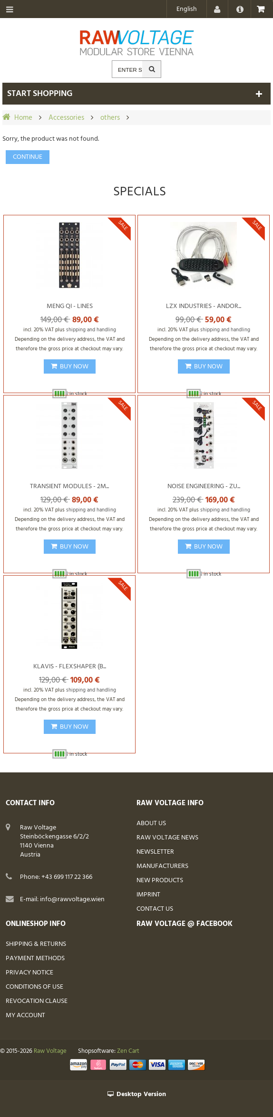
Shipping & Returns (36, 944)
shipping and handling (91, 330)
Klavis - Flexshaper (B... (69, 666)
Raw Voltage (50, 1051)
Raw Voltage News (167, 837)
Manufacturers (162, 866)
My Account (25, 1015)
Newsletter (155, 852)
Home (23, 118)
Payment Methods (35, 958)
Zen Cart (128, 1051)
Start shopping (39, 94)
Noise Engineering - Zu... (203, 486)
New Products (159, 880)
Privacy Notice (29, 972)
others (110, 118)
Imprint (148, 894)
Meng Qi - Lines (70, 306)
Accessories (66, 118)
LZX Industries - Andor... (203, 306)
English (186, 9)
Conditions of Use (34, 987)
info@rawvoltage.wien (72, 899)
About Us (151, 823)
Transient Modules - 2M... (69, 486)
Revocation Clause (37, 1001)
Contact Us (154, 909)
